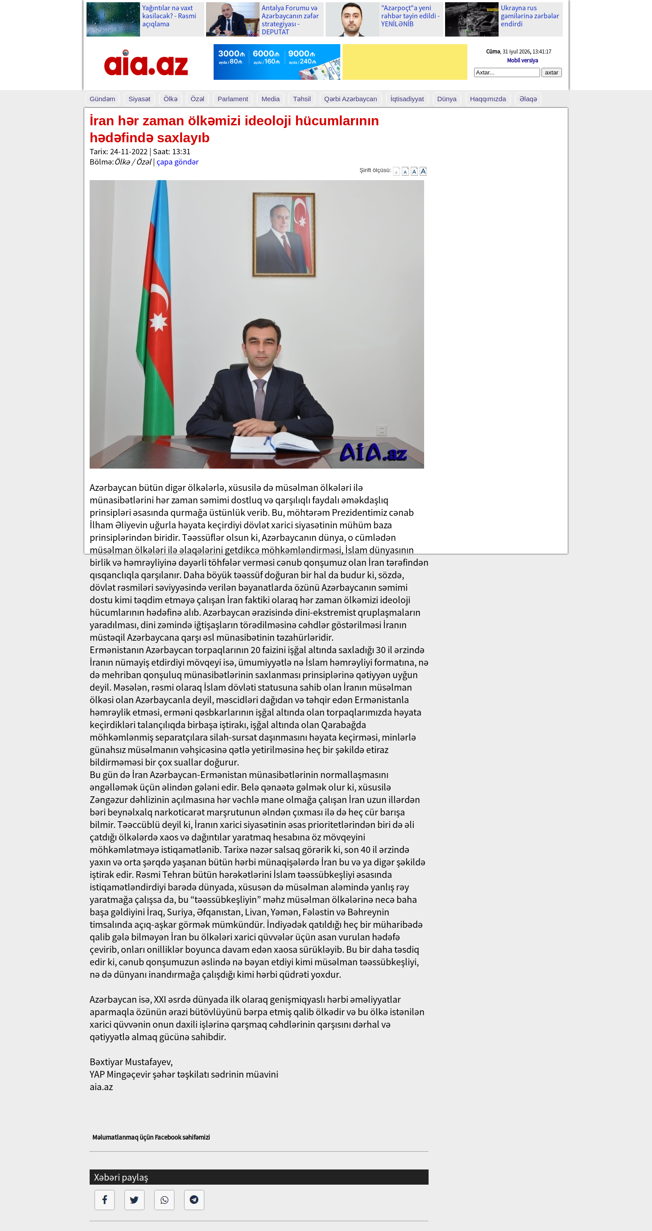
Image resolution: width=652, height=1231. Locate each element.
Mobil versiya (522, 60)
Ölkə (170, 99)
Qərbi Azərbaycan (350, 99)
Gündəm (102, 99)
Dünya (447, 99)
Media (270, 99)
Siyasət (139, 99)
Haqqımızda (488, 99)
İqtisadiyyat (407, 99)
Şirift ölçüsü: (375, 170)
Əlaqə (528, 99)
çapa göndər (177, 161)
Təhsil (302, 99)
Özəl (198, 99)
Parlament (233, 99)
